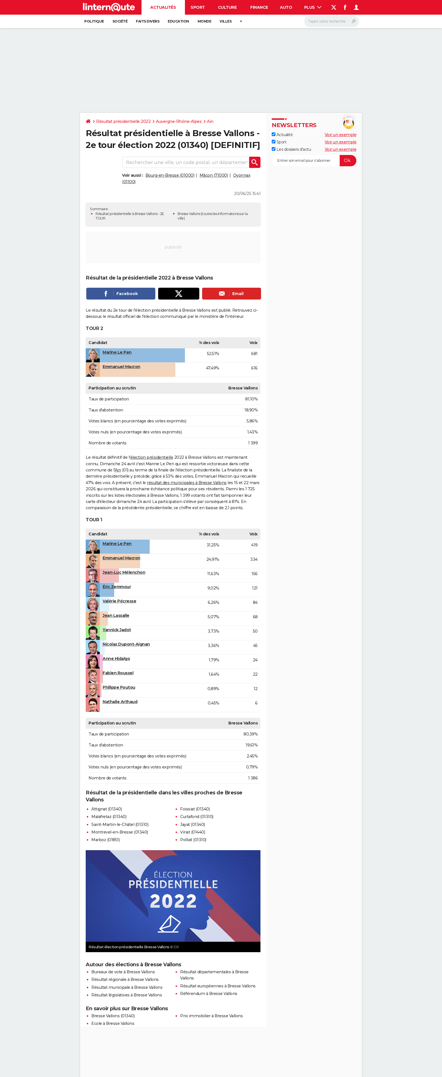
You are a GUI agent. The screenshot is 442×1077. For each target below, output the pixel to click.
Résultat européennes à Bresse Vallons (218, 986)
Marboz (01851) (105, 839)
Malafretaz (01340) (108, 816)
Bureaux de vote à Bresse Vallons (123, 971)
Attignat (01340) (106, 809)
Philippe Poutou (119, 687)
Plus (313, 7)
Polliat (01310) (193, 839)
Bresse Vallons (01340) (112, 1015)
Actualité (282, 134)
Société (120, 21)
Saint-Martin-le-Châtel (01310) (119, 824)
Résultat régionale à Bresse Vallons (125, 979)
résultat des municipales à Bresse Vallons (187, 482)
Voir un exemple (341, 134)
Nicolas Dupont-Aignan (126, 644)
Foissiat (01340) (195, 809)
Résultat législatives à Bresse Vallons (126, 995)
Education (178, 21)
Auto (286, 7)
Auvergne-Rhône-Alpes (179, 121)
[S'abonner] (314, 160)
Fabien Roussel (118, 672)
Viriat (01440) (192, 832)
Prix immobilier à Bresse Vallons (211, 1015)
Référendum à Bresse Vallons (208, 993)
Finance (259, 7)
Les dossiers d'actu (291, 149)
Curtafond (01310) (196, 816)
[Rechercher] (331, 21)
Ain (210, 121)
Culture (227, 7)
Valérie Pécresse (119, 601)
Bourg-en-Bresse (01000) (170, 175)
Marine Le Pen (117, 352)
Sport (198, 7)
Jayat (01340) (192, 824)
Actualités (163, 7)
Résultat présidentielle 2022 (123, 121)
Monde (204, 21)
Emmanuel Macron (121, 366)
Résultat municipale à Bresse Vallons (126, 987)
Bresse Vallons (189, 214)
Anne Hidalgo (116, 658)
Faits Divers (147, 21)
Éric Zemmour (117, 586)
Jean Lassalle (116, 615)
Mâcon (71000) (214, 175)
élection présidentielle (151, 457)
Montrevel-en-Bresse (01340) (119, 832)
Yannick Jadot (117, 629)
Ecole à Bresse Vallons (112, 1023)
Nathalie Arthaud (120, 701)
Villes (225, 21)
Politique (94, 21)
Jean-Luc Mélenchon (124, 572)
